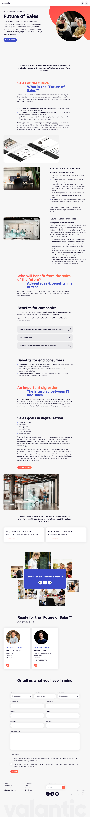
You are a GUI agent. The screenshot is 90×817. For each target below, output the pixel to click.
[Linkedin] (45, 582)
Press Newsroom (30, 788)
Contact (6, 783)
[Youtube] (40, 582)
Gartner (54, 123)
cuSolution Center (10, 790)
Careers (27, 792)
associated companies (58, 758)
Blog (26, 786)
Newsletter (28, 790)
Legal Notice (83, 793)
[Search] (82, 3)
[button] (86, 3)
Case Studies (8, 786)
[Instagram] (50, 582)
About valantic (30, 783)
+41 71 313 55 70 (12, 658)
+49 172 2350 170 (40, 660)
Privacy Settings (81, 790)
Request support (24, 467)
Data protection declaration (78, 795)
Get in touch (10, 40)
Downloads (7, 788)
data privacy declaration (28, 761)
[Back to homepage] (6, 3)
